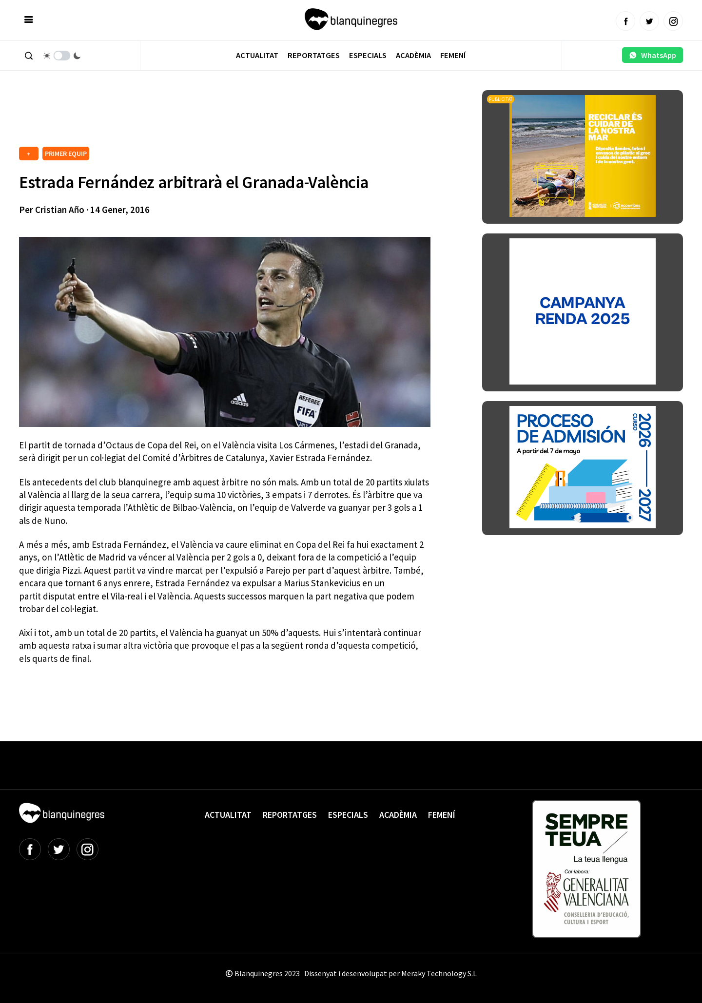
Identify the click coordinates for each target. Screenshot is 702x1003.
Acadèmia (413, 55)
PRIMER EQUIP (66, 153)
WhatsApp (652, 55)
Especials (368, 55)
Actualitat (257, 55)
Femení (453, 55)
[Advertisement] (196, 117)
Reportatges (314, 55)
